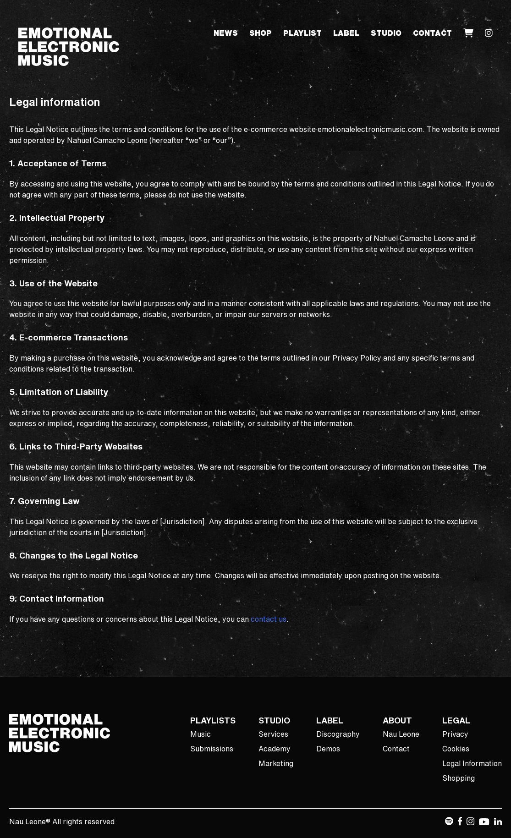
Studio (386, 33)
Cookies (455, 748)
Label (346, 33)
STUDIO (274, 720)
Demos (328, 748)
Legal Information (472, 763)
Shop (260, 33)
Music (200, 734)
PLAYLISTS (213, 720)
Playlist (302, 33)
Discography (338, 734)
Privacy (455, 734)
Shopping (458, 778)
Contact (432, 33)
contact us (268, 619)
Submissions (211, 748)
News (226, 33)
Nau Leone (401, 734)
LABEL (329, 720)
